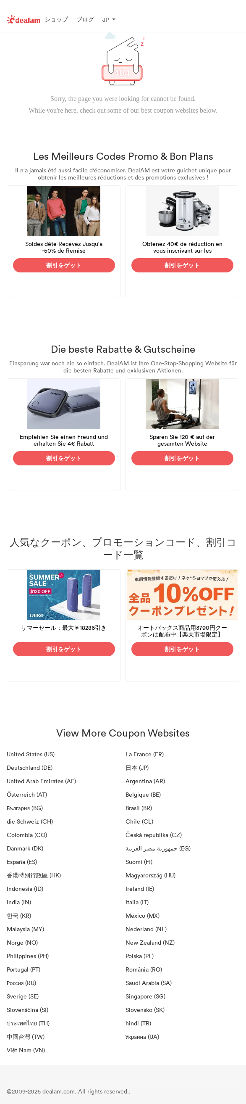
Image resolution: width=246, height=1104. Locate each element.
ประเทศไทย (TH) (28, 1023)
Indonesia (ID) (25, 889)
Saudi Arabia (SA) (149, 983)
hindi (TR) (138, 1023)
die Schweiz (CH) (30, 821)
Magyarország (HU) (150, 875)
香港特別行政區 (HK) (34, 875)
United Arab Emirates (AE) (41, 781)
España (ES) (22, 862)
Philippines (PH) (28, 956)
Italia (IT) (137, 902)
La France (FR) (145, 754)
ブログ (85, 19)
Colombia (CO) (27, 835)
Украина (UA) (142, 1037)
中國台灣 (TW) (25, 1037)
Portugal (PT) (23, 969)
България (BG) (25, 808)
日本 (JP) (137, 767)
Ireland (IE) (140, 889)
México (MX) (143, 915)
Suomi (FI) (139, 862)
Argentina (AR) (145, 781)
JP (105, 20)
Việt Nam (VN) (26, 1050)
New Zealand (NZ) (150, 942)
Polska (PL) (140, 956)
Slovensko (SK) (145, 1010)
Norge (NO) (22, 942)
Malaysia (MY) (25, 929)
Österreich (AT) (27, 794)
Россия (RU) (21, 983)
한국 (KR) (19, 915)
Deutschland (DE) (29, 767)
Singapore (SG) (145, 996)
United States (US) (31, 754)
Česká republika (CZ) (154, 835)
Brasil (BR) (139, 808)
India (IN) (19, 902)
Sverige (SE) (23, 996)
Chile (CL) (139, 821)
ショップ (56, 19)
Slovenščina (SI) (27, 1010)
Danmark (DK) (25, 848)
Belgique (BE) (143, 794)
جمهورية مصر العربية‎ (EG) (158, 848)
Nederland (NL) (146, 929)
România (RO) (144, 969)
